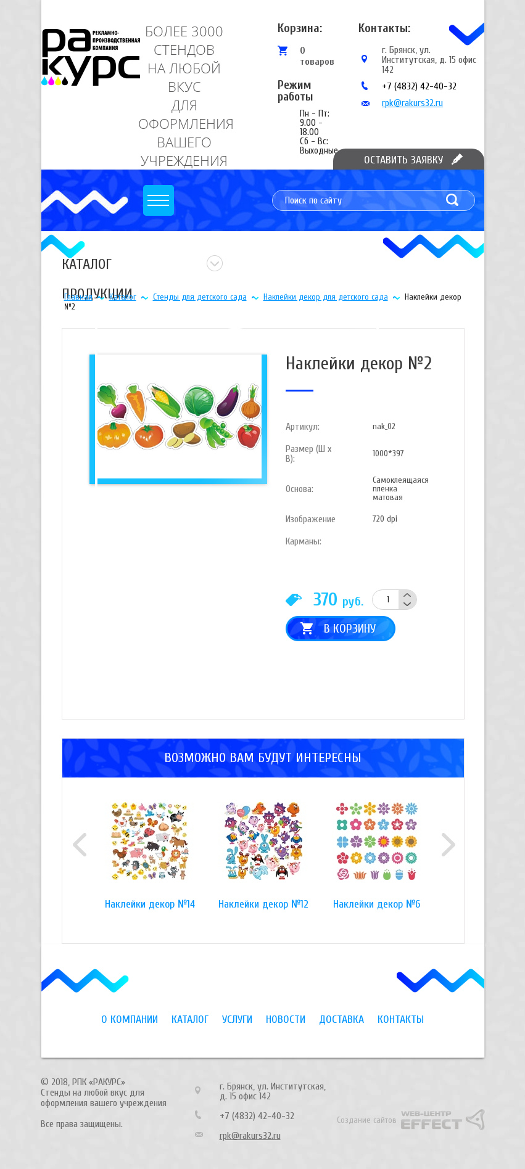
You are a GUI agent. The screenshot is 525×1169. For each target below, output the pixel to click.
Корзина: (300, 28)
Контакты (401, 1019)
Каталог (122, 297)
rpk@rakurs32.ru (412, 103)
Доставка (341, 1019)
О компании (129, 1019)
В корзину (350, 628)
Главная (78, 297)
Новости (285, 1019)
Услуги (237, 1019)
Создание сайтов (367, 1120)
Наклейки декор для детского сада (325, 297)
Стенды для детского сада (200, 297)
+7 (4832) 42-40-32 (419, 86)
